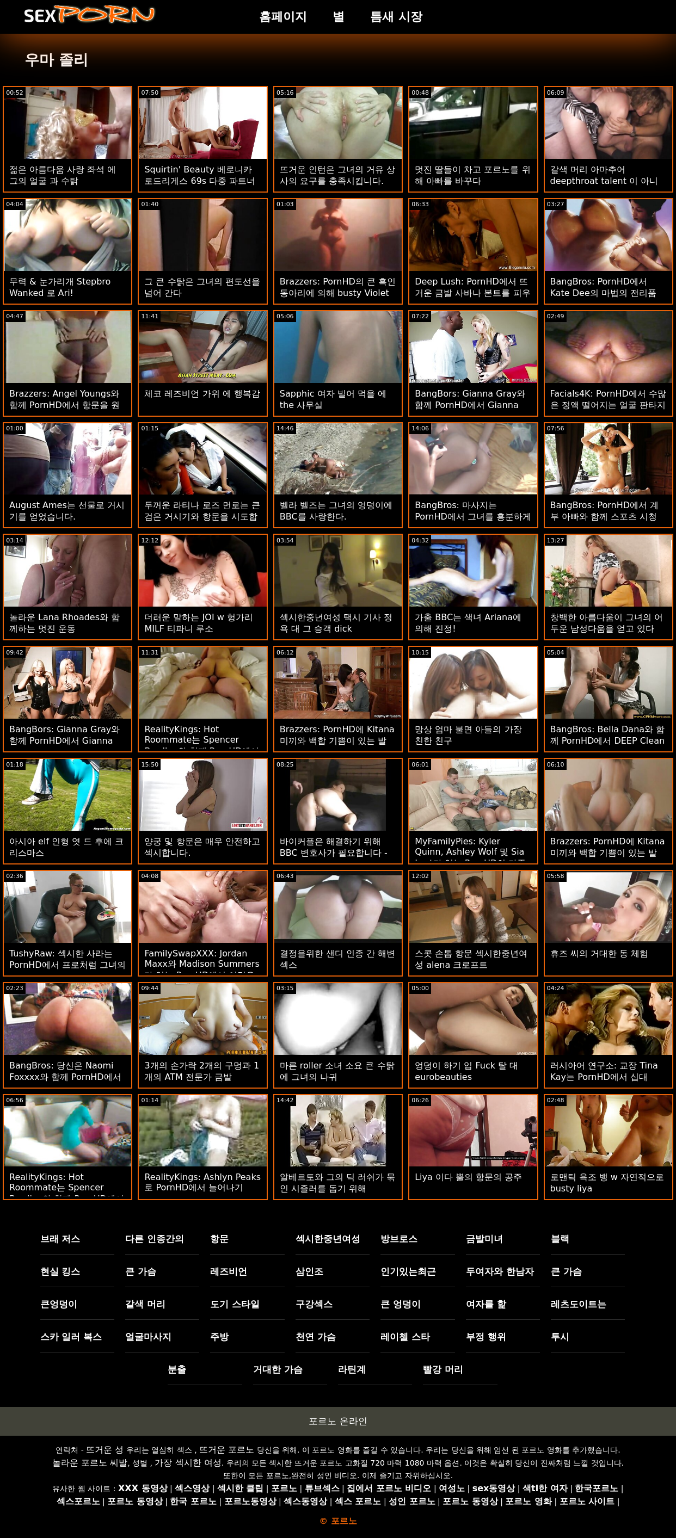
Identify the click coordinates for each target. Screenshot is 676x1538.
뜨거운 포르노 (226, 1449)
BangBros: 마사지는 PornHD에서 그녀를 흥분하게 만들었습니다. (473, 516)
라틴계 (352, 1369)
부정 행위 (486, 1336)
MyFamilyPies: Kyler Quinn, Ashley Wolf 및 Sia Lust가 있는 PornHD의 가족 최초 (470, 858)
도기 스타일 (235, 1304)
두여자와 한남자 (500, 1271)
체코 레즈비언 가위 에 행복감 (202, 393)
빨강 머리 (443, 1369)
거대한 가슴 (278, 1369)
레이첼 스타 (405, 1336)
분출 (177, 1369)
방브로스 (398, 1238)
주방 (219, 1336)
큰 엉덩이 (400, 1304)
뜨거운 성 (105, 1449)
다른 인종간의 (154, 1238)
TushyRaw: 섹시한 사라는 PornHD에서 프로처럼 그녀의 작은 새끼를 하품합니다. (67, 964)
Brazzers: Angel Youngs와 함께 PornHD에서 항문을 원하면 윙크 (64, 405)
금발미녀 (484, 1238)
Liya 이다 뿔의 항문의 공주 (468, 1177)
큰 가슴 (140, 1271)
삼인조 (309, 1271)
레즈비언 (228, 1271)
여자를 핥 (486, 1304)
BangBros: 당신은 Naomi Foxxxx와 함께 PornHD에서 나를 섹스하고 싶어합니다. (65, 1077)
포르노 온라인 (338, 1421)
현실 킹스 (60, 1271)
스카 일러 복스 (71, 1336)
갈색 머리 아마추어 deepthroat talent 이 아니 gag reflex (604, 180)
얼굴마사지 (148, 1336)
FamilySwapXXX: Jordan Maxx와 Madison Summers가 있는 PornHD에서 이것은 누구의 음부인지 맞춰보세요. (201, 970)
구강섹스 (314, 1304)
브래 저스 (60, 1238)
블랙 (560, 1238)
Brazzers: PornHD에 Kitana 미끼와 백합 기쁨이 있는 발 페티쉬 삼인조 (337, 740)
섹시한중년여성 (328, 1238)
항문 (219, 1238)
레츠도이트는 (578, 1304)
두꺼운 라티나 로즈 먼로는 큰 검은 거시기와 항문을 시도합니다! (202, 516)
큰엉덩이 (58, 1304)
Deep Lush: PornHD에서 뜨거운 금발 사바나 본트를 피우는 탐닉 (472, 293)
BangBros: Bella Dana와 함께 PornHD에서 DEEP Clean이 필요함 (607, 740)
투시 (560, 1336)
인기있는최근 (408, 1271)
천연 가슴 (316, 1336)
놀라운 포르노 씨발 (89, 1462)
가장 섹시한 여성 (188, 1462)
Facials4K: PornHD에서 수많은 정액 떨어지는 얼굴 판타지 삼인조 (608, 405)
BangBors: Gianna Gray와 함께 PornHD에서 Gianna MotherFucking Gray (470, 405)
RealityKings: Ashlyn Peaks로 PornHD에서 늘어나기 (202, 1182)
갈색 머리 (145, 1304)
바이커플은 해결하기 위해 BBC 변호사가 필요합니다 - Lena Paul (334, 852)
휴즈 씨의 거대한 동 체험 (599, 953)
